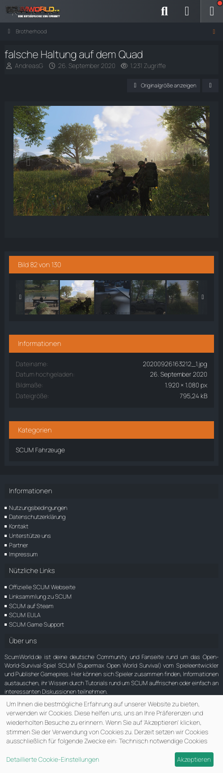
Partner (18, 545)
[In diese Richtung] (148, 297)
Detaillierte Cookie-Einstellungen (52, 759)
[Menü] (211, 11)
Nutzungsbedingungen (38, 508)
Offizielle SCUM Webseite (42, 587)
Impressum (23, 554)
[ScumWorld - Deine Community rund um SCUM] (36, 11)
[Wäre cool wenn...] (41, 297)
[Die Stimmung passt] (184, 297)
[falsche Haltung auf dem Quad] (77, 297)
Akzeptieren (194, 759)
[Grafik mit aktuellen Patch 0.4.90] (113, 297)
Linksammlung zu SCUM (40, 596)
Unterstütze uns (30, 536)
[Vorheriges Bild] (28, 162)
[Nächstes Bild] (194, 162)
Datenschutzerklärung (37, 517)
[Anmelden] (187, 11)
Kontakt (18, 526)
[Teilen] (210, 85)
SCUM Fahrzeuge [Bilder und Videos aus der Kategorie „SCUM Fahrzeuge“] (40, 450)
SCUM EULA (25, 615)
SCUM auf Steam (31, 606)
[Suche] (164, 11)
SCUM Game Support (36, 624)
